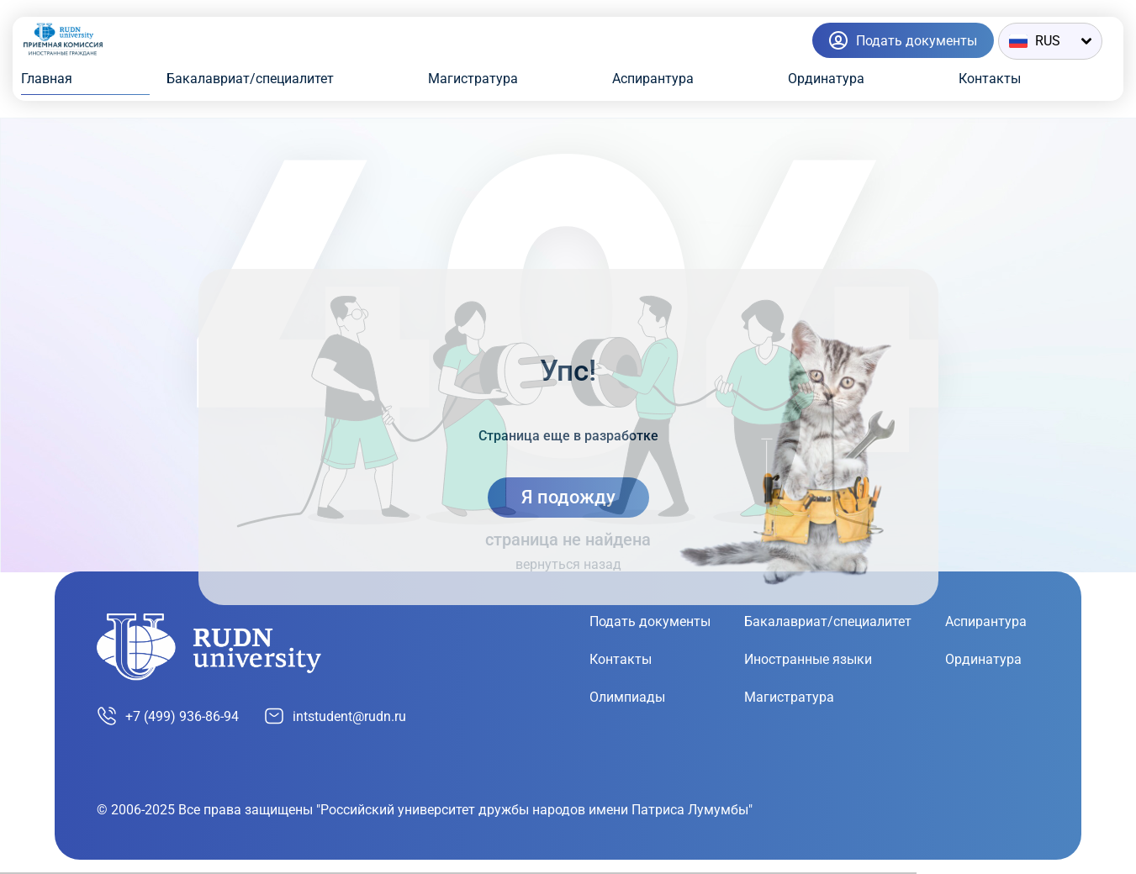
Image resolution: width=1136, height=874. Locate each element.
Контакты (990, 79)
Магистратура (473, 79)
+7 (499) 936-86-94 (168, 716)
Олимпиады (627, 697)
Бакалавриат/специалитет (250, 79)
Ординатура (826, 79)
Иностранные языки (808, 659)
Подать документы (650, 621)
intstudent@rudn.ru (335, 716)
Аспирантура (653, 79)
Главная (46, 79)
